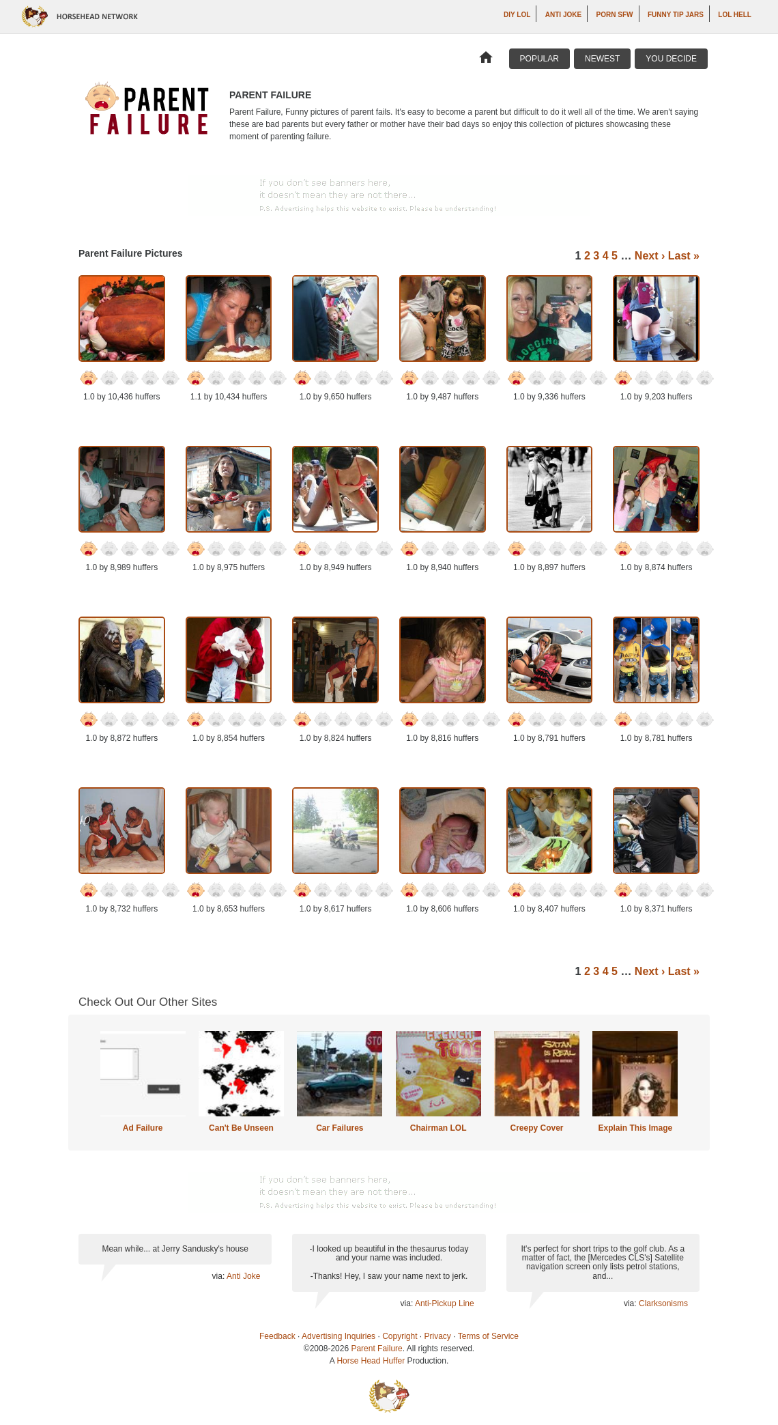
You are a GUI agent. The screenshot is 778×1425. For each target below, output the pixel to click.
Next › (650, 256)
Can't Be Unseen (241, 1128)
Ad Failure (143, 1128)
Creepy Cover (536, 1128)
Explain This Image (636, 1128)
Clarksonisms (663, 1303)
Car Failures (339, 1128)
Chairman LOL (438, 1128)
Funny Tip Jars (676, 14)
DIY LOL (517, 14)
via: (219, 1276)
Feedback (277, 1336)
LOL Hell (734, 14)
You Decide (671, 59)
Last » (684, 256)
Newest (602, 59)
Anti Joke (563, 14)
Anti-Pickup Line (444, 1303)
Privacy (437, 1336)
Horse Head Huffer (370, 1361)
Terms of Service (488, 1336)
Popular (539, 59)
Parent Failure (376, 1348)
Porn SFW (614, 14)
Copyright (399, 1336)
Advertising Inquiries (338, 1336)
